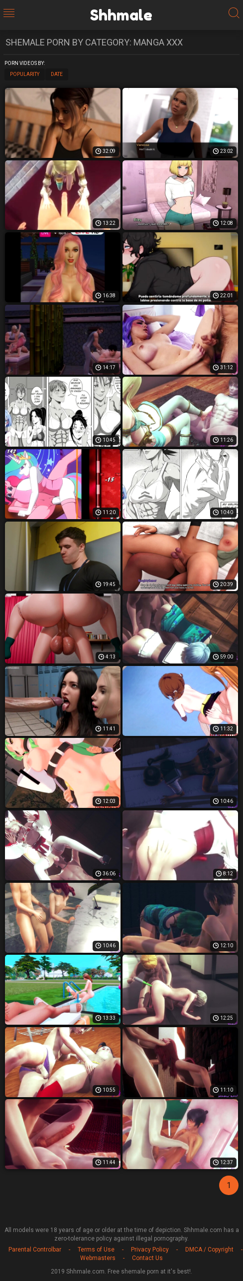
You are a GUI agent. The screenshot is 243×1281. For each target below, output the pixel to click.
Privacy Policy (150, 1249)
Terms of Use (96, 1249)
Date (57, 74)
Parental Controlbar (34, 1249)
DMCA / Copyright (209, 1249)
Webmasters (98, 1258)
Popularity (24, 74)
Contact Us (147, 1258)
